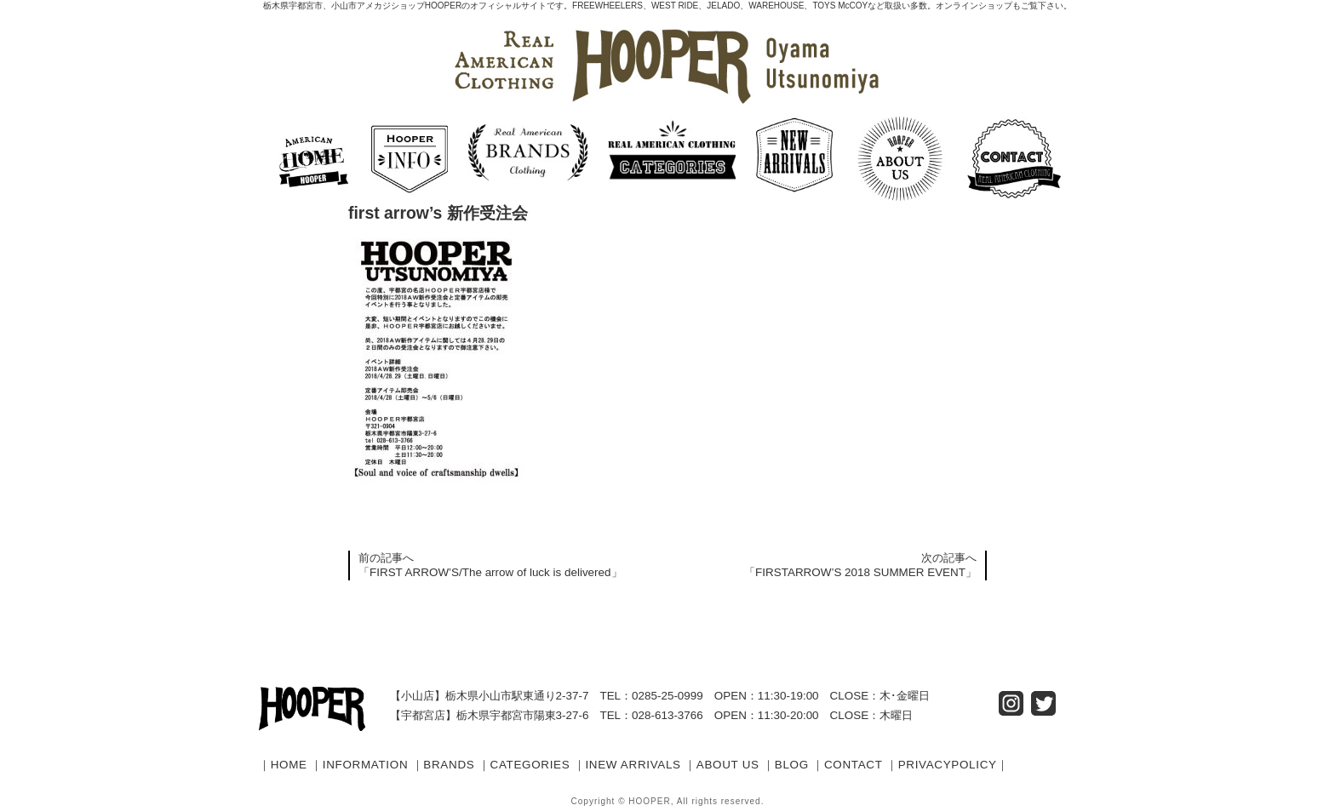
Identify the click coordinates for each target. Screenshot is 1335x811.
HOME (289, 764)
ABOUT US (727, 764)
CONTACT (853, 764)
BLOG (792, 764)
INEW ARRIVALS (632, 764)
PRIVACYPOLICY (947, 764)
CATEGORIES (530, 764)
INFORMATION (365, 764)
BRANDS (448, 764)
